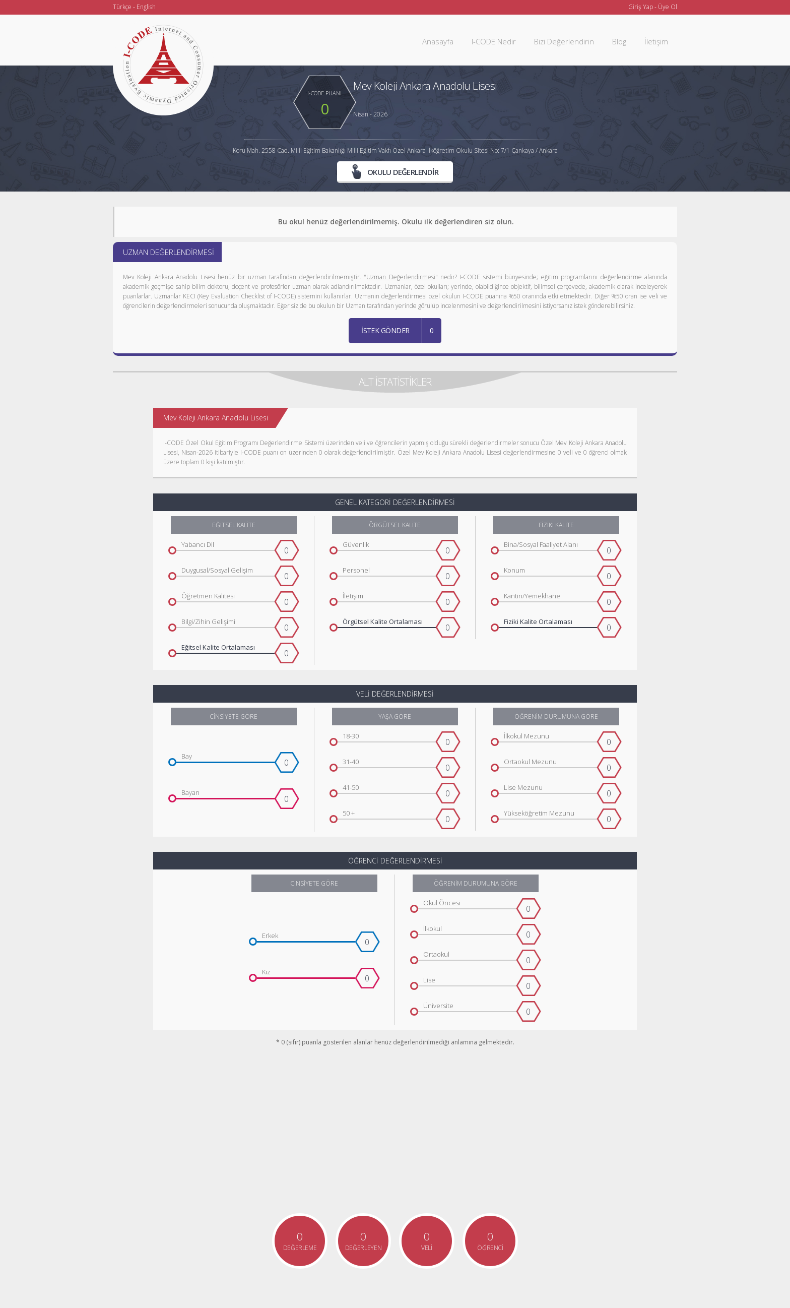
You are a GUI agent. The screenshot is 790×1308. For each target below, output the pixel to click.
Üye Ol (667, 7)
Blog (619, 41)
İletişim (656, 41)
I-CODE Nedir (494, 41)
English (146, 7)
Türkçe (122, 7)
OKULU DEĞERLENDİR (395, 171)
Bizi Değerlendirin (564, 41)
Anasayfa (437, 41)
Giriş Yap (640, 7)
